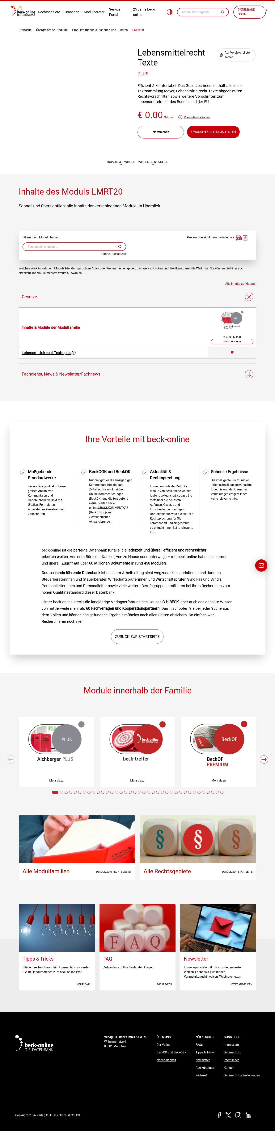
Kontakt (229, 1068)
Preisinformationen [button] (197, 117)
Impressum (231, 1045)
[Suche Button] (223, 12)
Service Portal (114, 12)
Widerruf (201, 1075)
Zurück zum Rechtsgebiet (113, 871)
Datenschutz (232, 1052)
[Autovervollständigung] (223, 12)
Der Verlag (164, 1045)
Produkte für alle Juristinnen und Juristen (100, 30)
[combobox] (203, 12)
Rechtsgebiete (49, 12)
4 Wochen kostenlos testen (213, 132)
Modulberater (94, 12)
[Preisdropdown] (161, 132)
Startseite (25, 30)
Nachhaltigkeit (166, 1060)
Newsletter (203, 1060)
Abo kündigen (205, 1068)
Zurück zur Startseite (137, 636)
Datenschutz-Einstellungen (242, 1075)
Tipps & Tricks (205, 1052)
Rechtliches (231, 1060)
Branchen (72, 12)
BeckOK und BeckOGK (171, 1052)
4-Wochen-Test (232, 341)
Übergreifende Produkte (52, 30)
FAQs (199, 1045)
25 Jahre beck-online (144, 12)
